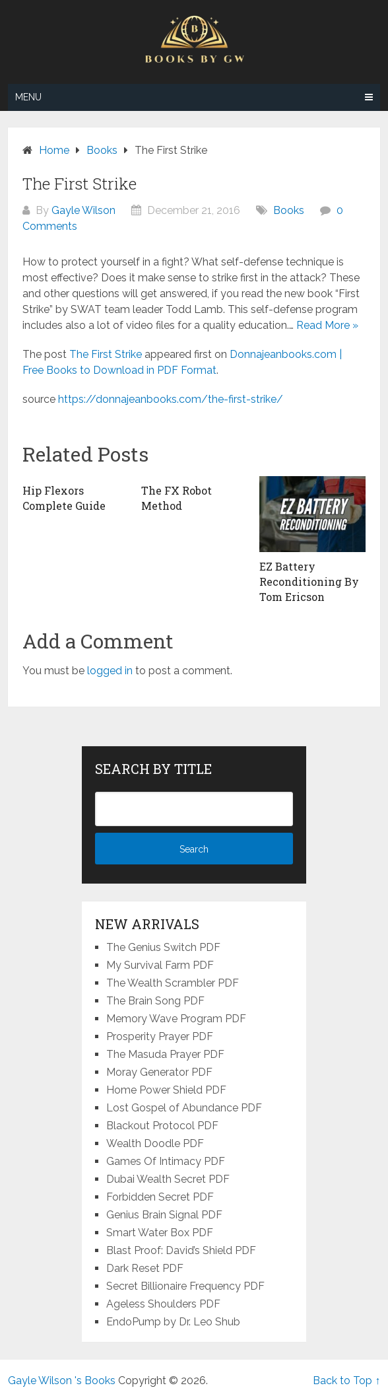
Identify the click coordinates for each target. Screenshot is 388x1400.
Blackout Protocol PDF (162, 1125)
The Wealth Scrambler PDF (172, 983)
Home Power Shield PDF (166, 1090)
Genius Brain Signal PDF (164, 1214)
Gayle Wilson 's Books (61, 1380)
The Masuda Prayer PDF (165, 1054)
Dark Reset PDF (144, 1268)
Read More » (327, 325)
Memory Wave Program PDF (176, 1018)
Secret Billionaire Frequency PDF (185, 1286)
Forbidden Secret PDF (160, 1197)
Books (288, 210)
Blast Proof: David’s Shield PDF (181, 1250)
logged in (110, 670)
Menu (28, 97)
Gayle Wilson (83, 210)
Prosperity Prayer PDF (159, 1036)
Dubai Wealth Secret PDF (168, 1179)
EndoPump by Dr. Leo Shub (173, 1321)
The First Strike (105, 354)
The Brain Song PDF (155, 1001)
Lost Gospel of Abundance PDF (184, 1108)
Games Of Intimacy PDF (165, 1161)
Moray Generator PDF (159, 1072)
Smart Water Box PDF (159, 1232)
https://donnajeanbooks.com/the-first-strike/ (170, 399)
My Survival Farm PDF (160, 965)
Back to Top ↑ (346, 1380)
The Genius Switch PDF (163, 947)
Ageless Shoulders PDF (163, 1304)
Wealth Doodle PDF (155, 1143)
